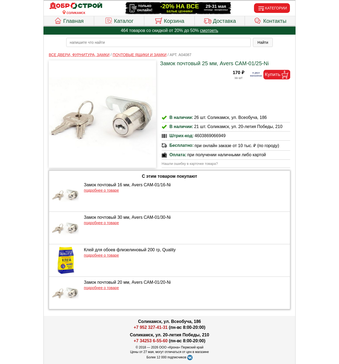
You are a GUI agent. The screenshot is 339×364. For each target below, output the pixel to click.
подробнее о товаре (101, 190)
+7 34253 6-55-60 (151, 340)
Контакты (270, 20)
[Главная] (76, 6)
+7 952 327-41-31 (151, 327)
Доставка (220, 20)
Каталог (119, 20)
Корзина (169, 20)
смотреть (209, 30)
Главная (69, 20)
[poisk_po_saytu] (158, 42)
